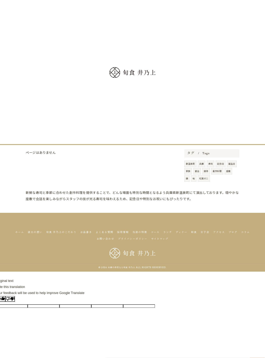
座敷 (228, 180)
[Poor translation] (10, 299)
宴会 (197, 180)
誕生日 (231, 173)
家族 (188, 180)
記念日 (220, 173)
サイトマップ (159, 239)
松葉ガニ (203, 188)
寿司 (210, 173)
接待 (206, 180)
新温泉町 (190, 173)
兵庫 (201, 173)
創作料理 (217, 180)
